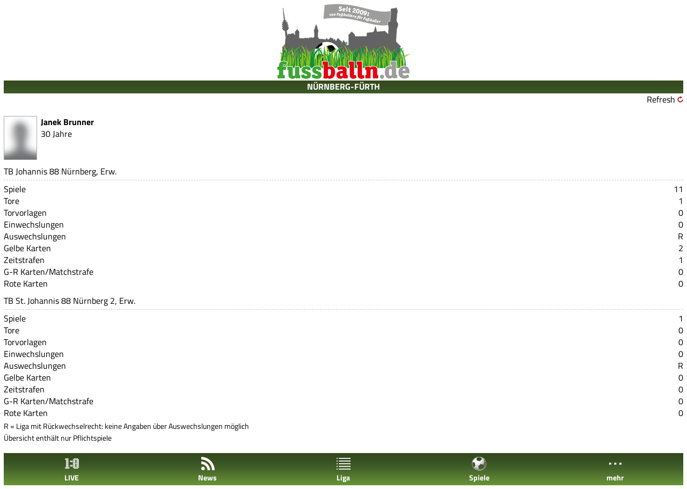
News (207, 469)
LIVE (72, 469)
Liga (343, 469)
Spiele (479, 469)
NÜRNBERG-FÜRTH (343, 86)
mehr (615, 469)
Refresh (661, 99)
